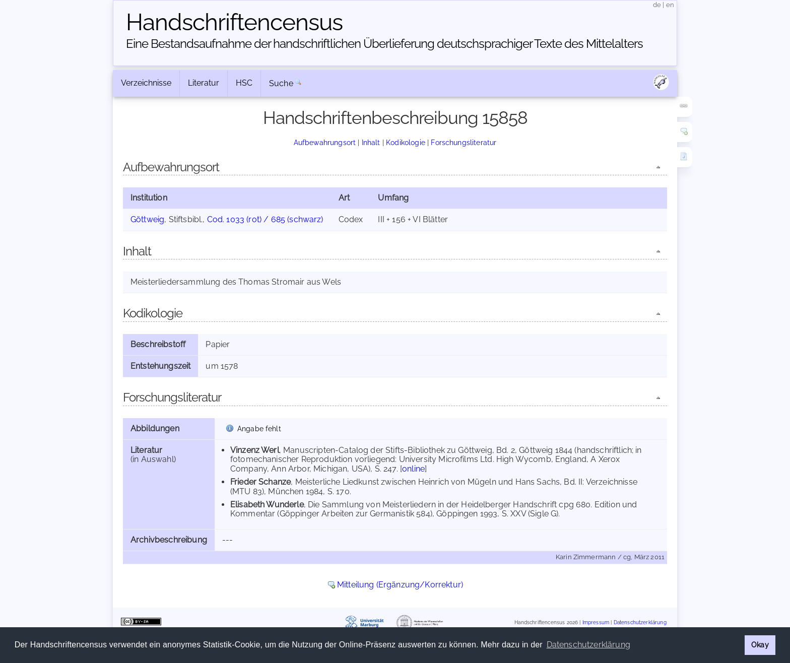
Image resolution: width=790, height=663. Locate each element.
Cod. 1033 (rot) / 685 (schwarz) (265, 219)
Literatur (203, 83)
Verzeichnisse (146, 83)
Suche (281, 83)
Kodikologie (405, 142)
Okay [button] (760, 644)
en (670, 5)
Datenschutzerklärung (640, 622)
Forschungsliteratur (463, 142)
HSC (244, 83)
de (657, 5)
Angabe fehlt (259, 428)
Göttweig (147, 219)
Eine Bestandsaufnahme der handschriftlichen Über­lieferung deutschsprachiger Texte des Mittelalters (384, 43)
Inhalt (371, 142)
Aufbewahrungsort (325, 142)
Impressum (595, 622)
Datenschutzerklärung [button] (588, 644)
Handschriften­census (234, 22)
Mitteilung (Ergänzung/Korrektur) (400, 584)
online (413, 469)
